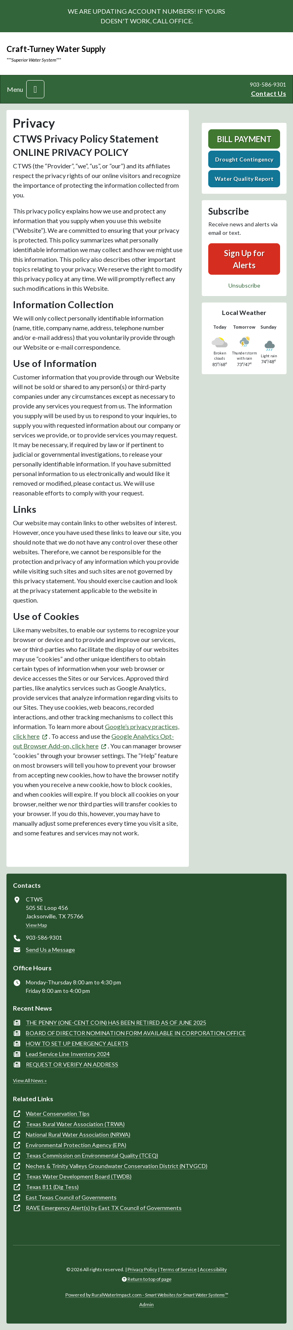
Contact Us (268, 93)
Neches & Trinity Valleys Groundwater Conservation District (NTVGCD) (116, 1165)
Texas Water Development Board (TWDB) (79, 1176)
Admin (146, 1304)
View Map (36, 925)
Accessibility (213, 1269)
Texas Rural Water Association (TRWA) (75, 1124)
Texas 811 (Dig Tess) (52, 1186)
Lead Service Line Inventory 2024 (68, 1053)
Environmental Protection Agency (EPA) (76, 1144)
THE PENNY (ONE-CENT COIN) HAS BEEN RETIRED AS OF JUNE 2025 (116, 1022)
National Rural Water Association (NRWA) (78, 1134)
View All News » (30, 1080)
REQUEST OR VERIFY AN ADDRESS (72, 1064)
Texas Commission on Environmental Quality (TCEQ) (92, 1155)
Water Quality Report (244, 178)
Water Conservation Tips (58, 1113)
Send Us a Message (50, 949)
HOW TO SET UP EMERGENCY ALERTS (77, 1043)
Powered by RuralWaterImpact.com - (146, 1295)
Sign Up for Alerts (244, 259)
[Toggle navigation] (35, 89)
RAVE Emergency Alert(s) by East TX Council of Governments (104, 1207)
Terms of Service (178, 1269)
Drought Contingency (244, 159)
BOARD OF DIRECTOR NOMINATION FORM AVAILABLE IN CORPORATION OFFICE (136, 1033)
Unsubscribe (244, 285)
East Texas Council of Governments (71, 1197)
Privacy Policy (142, 1269)
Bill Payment (244, 139)
